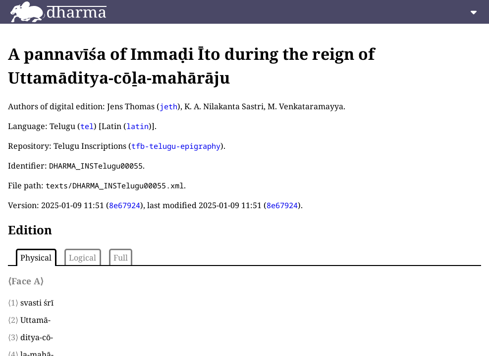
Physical (36, 257)
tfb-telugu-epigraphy (175, 146)
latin (137, 126)
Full (120, 257)
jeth (168, 106)
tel (87, 126)
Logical (82, 257)
